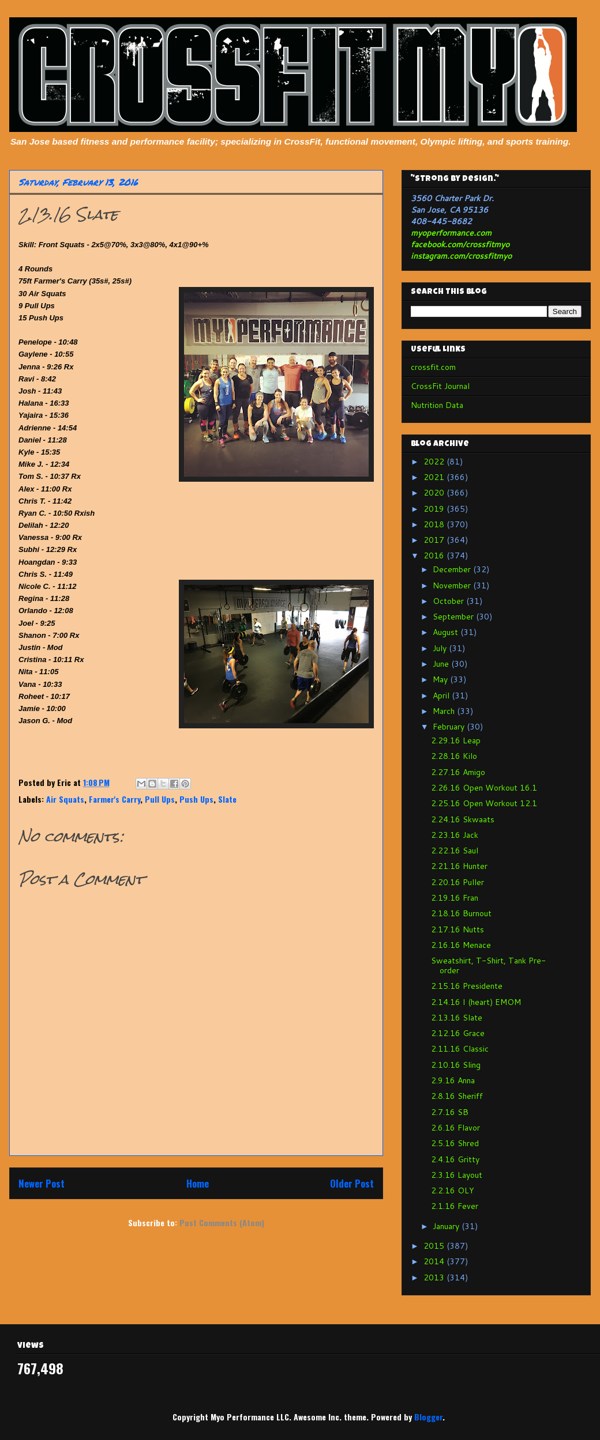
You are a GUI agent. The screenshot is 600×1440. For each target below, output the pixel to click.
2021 (435, 477)
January (447, 1226)
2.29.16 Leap (456, 740)
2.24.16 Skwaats (462, 819)
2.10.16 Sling (456, 1065)
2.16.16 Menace (461, 945)
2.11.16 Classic (460, 1049)
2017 (435, 540)
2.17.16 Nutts (457, 929)
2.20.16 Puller (457, 882)
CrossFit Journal (440, 386)
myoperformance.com (451, 233)
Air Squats (65, 799)
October (449, 601)
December (453, 569)
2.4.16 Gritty (455, 1159)
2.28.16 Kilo (454, 756)
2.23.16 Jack (454, 835)
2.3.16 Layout (456, 1175)
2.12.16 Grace (458, 1033)
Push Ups (196, 799)
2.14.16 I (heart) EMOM (476, 1002)
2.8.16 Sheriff (457, 1096)
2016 (435, 555)
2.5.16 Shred (455, 1143)
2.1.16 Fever (454, 1206)
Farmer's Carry (114, 799)
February (450, 726)
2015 (435, 1246)
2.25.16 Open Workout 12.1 (484, 803)
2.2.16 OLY (452, 1190)
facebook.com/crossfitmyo (460, 244)
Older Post (352, 1183)
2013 (435, 1277)
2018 (435, 524)
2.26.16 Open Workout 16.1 (484, 787)
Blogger (428, 1417)
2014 (435, 1261)
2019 (435, 509)
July (441, 648)
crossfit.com (433, 367)
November (453, 585)
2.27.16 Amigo (458, 772)
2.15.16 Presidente (466, 986)
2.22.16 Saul (454, 850)
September (454, 616)
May (441, 679)
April (442, 695)
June (442, 664)
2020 (435, 492)
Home (197, 1183)
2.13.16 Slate (456, 1017)
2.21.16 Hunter (459, 866)
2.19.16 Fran (454, 898)
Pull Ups (160, 799)
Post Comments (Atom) (221, 1222)
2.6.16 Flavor (455, 1127)
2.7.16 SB (449, 1112)
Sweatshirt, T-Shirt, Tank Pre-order (488, 965)
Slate (227, 799)
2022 (435, 461)
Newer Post (41, 1183)
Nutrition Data (437, 405)
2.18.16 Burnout (461, 913)
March (445, 711)
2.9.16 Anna (453, 1080)
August (446, 632)
